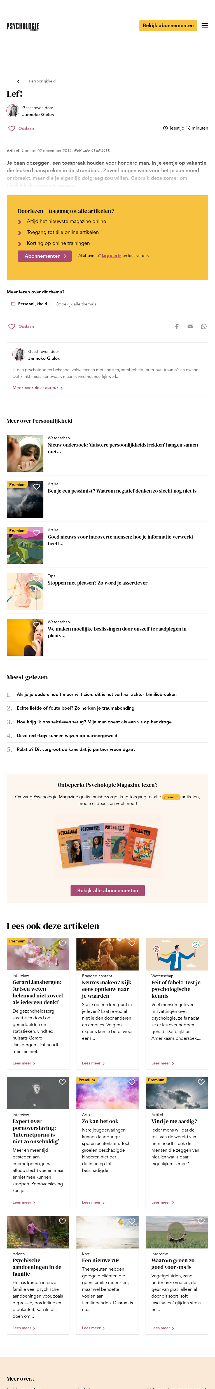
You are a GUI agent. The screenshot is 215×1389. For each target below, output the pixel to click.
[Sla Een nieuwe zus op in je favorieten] (132, 1221)
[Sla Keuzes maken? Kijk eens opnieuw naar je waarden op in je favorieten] (132, 943)
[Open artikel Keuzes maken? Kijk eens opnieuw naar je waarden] (107, 1004)
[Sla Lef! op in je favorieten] (21, 128)
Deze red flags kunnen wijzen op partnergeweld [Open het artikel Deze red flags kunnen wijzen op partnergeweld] (67, 735)
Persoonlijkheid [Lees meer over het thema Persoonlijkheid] (32, 304)
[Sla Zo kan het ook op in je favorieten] (132, 1082)
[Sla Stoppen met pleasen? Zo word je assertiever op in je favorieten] (37, 578)
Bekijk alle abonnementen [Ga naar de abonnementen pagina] (107, 890)
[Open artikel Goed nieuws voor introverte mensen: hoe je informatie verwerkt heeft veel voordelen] (105, 545)
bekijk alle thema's (79, 304)
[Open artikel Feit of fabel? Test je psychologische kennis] (177, 1004)
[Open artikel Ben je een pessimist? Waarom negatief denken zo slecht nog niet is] (105, 499)
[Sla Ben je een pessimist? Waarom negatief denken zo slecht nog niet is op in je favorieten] (37, 486)
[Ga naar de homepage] (23, 27)
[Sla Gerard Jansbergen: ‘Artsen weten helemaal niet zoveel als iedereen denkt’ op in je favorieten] (62, 943)
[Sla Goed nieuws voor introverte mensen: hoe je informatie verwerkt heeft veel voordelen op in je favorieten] (37, 532)
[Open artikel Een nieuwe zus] (107, 1275)
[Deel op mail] (190, 326)
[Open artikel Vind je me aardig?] (177, 1143)
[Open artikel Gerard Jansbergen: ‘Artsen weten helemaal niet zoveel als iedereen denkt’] (38, 1004)
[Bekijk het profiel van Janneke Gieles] (30, 111)
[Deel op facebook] (177, 326)
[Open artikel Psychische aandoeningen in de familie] (38, 1275)
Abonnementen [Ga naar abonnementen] (42, 256)
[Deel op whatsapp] (204, 326)
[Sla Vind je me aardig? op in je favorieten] (201, 1082)
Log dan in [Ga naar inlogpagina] (111, 255)
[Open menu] (205, 25)
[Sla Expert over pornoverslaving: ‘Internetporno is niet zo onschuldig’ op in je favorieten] (62, 1082)
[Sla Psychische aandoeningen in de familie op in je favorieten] (62, 1221)
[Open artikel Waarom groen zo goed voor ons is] (177, 1275)
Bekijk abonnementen (168, 25)
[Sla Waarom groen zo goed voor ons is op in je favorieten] (201, 1221)
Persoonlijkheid (42, 81)
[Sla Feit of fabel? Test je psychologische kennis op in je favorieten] (201, 943)
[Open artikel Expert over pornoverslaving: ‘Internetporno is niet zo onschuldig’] (38, 1143)
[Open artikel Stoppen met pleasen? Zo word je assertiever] (105, 591)
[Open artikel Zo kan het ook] (107, 1143)
